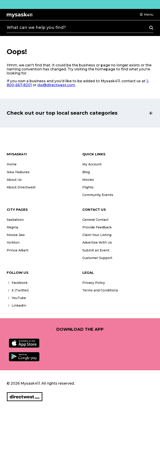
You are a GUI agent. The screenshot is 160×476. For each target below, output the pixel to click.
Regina (12, 227)
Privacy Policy (93, 283)
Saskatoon (15, 220)
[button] (146, 14)
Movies (88, 180)
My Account (92, 164)
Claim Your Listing (96, 235)
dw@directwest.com (56, 85)
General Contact (95, 220)
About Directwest (21, 187)
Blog (86, 172)
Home (12, 164)
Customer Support (97, 258)
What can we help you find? (36, 27)
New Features (18, 172)
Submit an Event (95, 250)
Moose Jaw (16, 235)
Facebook (17, 283)
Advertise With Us (97, 242)
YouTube (16, 298)
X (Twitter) (18, 290)
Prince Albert (17, 250)
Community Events (97, 195)
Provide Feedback (97, 227)
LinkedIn (16, 305)
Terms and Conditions (100, 290)
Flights (88, 187)
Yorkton (13, 242)
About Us (14, 180)
